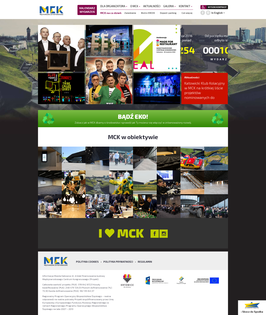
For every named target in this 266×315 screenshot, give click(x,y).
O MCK (135, 6)
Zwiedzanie (130, 13)
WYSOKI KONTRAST (217, 7)
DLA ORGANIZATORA (113, 6)
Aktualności (191, 77)
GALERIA (169, 6)
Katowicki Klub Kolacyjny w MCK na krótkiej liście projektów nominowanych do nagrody (204, 92)
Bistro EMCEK (148, 13)
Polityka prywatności (118, 261)
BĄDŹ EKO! (133, 116)
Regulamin (145, 261)
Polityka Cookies (87, 261)
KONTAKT (185, 6)
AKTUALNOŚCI (151, 6)
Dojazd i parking (168, 13)
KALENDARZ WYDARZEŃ (87, 9)
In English (217, 12)
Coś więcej (187, 13)
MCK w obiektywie (133, 136)
